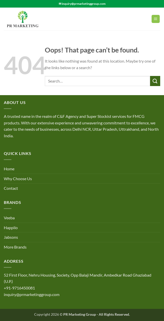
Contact (11, 188)
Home (9, 168)
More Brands (15, 247)
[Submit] (155, 81)
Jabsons (11, 237)
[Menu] (156, 19)
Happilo (11, 227)
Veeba (9, 217)
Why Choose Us (18, 178)
